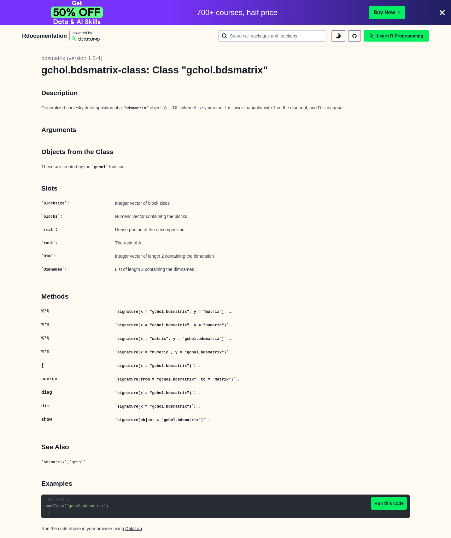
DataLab (133, 528)
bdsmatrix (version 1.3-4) (71, 58)
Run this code (389, 503)
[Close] (442, 12)
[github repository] (354, 36)
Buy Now (387, 12)
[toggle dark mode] (338, 36)
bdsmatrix (54, 462)
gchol (77, 462)
